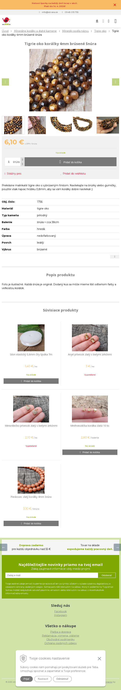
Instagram (60, 615)
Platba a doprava (60, 632)
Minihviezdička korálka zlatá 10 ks (89, 425)
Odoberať (107, 575)
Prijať (26, 678)
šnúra (16, 162)
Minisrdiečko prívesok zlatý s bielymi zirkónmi (31, 425)
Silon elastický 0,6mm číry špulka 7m (31, 354)
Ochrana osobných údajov (60, 643)
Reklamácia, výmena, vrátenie (60, 635)
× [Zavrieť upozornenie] (115, 5)
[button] (97, 21)
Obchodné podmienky (60, 639)
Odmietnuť (62, 678)
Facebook (60, 611)
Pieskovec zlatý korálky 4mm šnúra (31, 496)
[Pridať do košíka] (71, 161)
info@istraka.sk (50, 12)
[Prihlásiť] (103, 21)
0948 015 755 (71, 12)
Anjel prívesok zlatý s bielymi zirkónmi (90, 354)
